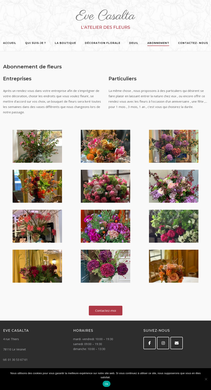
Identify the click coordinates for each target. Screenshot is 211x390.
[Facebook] (149, 343)
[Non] (206, 379)
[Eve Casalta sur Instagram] (163, 343)
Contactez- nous (193, 43)
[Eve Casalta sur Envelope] (176, 343)
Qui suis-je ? (35, 43)
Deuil (133, 43)
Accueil (9, 43)
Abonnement (158, 43)
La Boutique (65, 43)
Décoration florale (102, 43)
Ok (106, 383)
